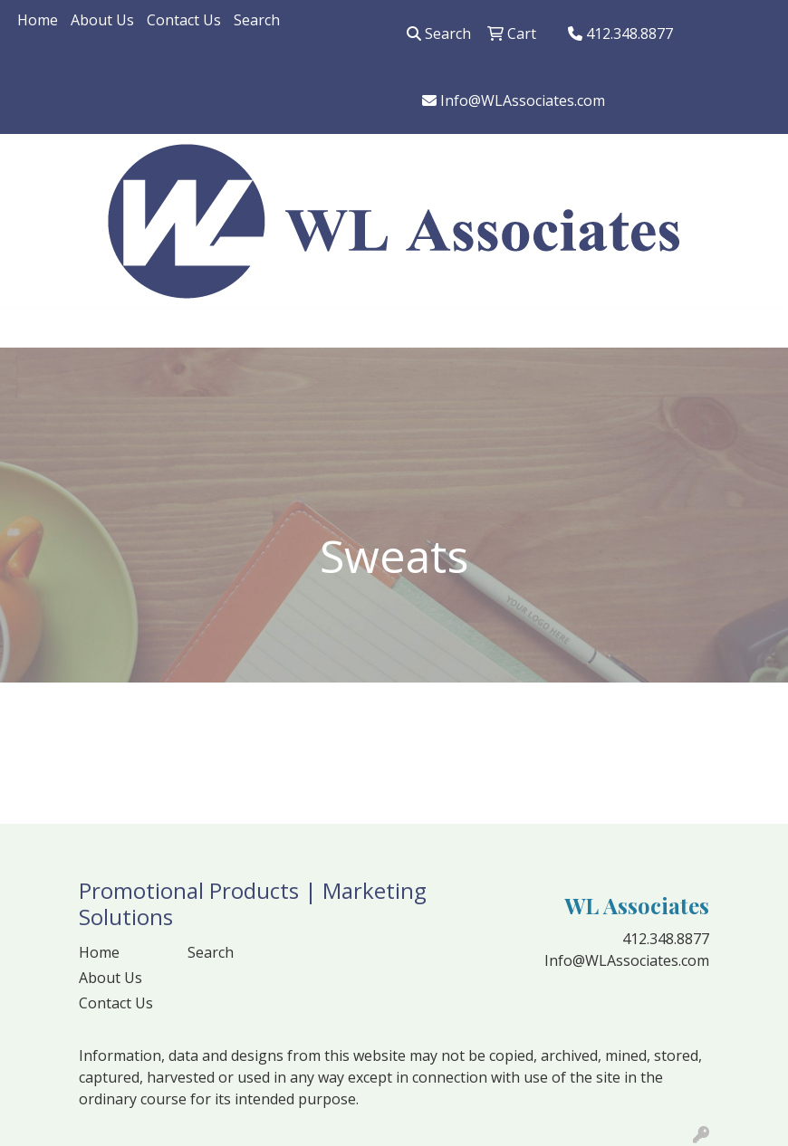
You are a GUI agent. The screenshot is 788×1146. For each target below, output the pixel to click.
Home (37, 20)
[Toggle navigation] (28, 327)
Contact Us (184, 20)
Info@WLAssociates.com (513, 100)
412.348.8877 (620, 33)
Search (257, 20)
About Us (102, 20)
